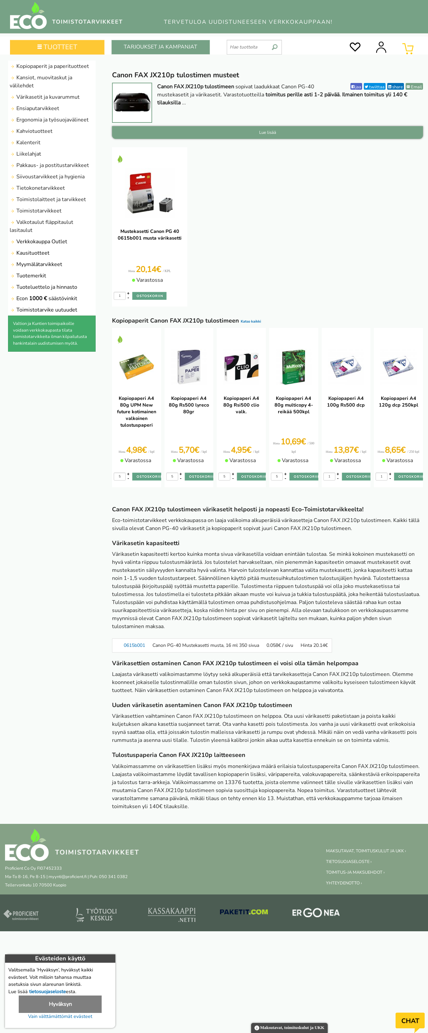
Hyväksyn (60, 1004)
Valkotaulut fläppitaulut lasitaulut (41, 226)
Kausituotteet (29, 253)
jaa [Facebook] (356, 87)
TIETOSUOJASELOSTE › (348, 862)
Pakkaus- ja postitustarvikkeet (49, 165)
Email (414, 87)
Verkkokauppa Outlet (38, 241)
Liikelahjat (25, 154)
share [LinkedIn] (395, 87)
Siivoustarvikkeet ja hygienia (47, 176)
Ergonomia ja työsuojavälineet (49, 119)
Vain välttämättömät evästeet (60, 1016)
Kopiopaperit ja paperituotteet (49, 66)
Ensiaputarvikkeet (34, 108)
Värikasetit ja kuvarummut (45, 97)
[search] (274, 44)
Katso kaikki (251, 321)
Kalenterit (25, 142)
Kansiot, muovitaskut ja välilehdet (41, 81)
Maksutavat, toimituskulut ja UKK (289, 1028)
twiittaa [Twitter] (375, 87)
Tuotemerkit (28, 275)
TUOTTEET (57, 47)
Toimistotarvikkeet (36, 210)
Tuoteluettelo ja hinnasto (43, 287)
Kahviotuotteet (31, 131)
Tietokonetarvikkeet (37, 188)
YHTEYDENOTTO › (344, 883)
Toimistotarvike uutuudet (43, 310)
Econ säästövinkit (43, 298)
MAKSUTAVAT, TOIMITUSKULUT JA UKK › (366, 851)
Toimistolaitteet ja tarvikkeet (48, 199)
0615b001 (134, 645)
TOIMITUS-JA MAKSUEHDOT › (355, 872)
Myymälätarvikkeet (36, 264)
